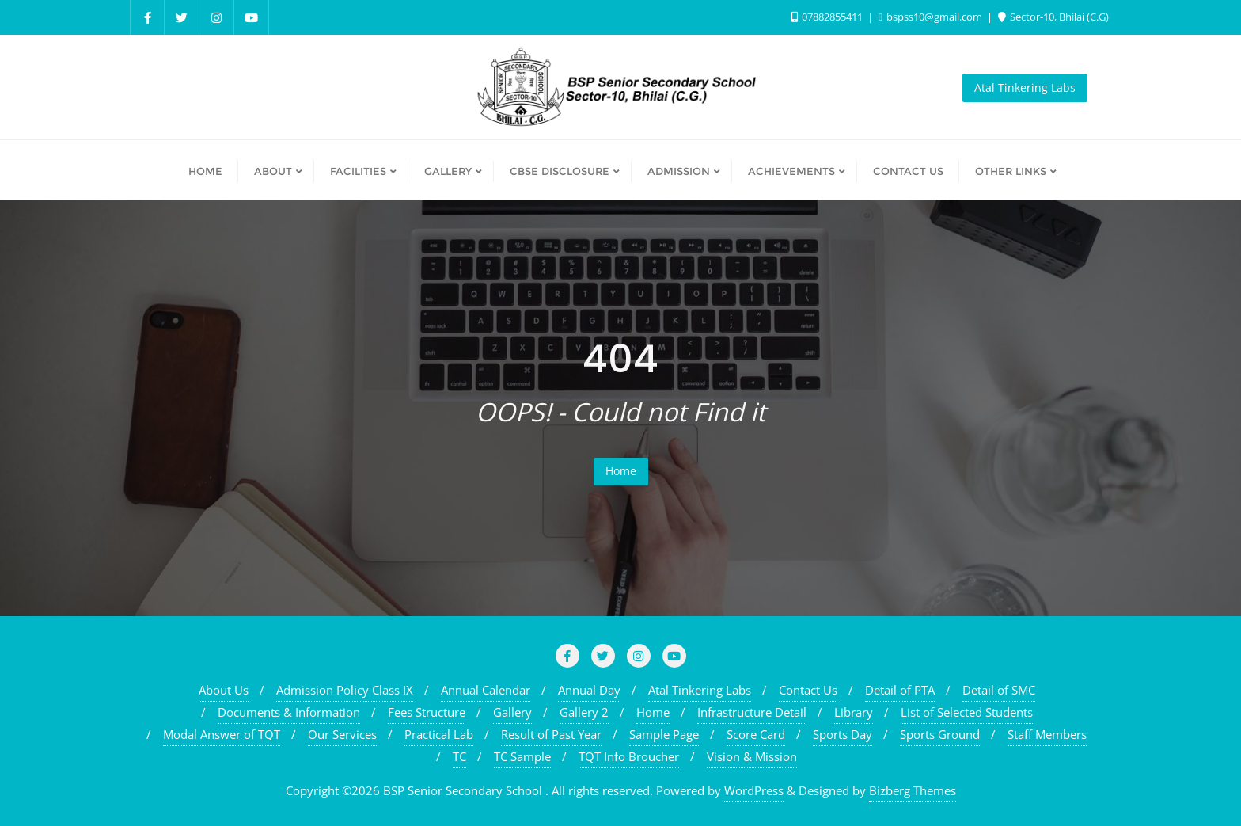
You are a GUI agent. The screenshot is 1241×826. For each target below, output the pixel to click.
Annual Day (589, 690)
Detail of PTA (900, 690)
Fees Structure (426, 712)
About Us (224, 690)
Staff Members (1047, 734)
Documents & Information (289, 712)
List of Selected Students (967, 712)
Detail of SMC (998, 690)
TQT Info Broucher (629, 756)
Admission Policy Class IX (344, 690)
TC (459, 756)
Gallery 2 (584, 712)
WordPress (754, 790)
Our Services (342, 734)
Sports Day (842, 734)
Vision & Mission (752, 756)
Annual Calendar (485, 690)
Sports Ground (940, 734)
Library (853, 712)
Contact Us (808, 690)
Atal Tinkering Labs (1025, 87)
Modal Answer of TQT (221, 734)
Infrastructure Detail (751, 712)
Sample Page (664, 734)
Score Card (756, 734)
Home (620, 470)
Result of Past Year (551, 734)
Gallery (512, 712)
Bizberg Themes (912, 790)
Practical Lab (438, 734)
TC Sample (522, 756)
